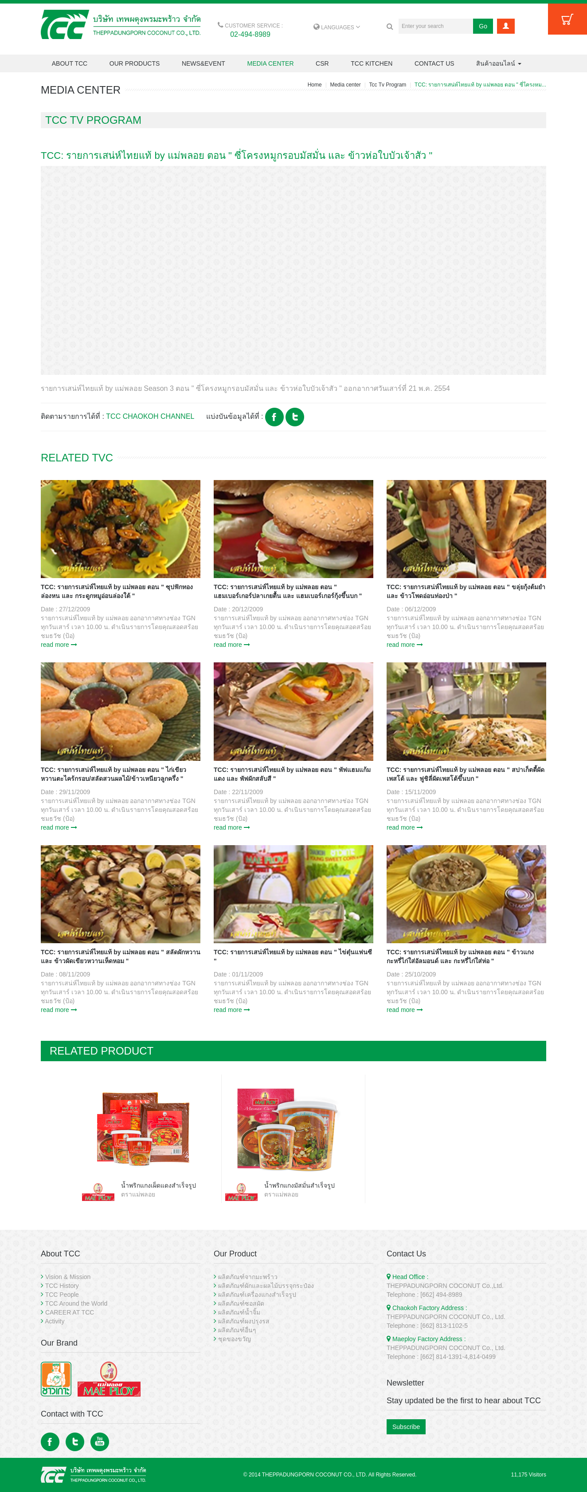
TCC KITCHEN (371, 63)
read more (59, 644)
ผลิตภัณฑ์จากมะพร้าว (248, 1276)
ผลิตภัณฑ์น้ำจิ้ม (239, 1312)
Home (315, 85)
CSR (322, 63)
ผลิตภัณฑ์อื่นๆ (237, 1330)
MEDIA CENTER (270, 63)
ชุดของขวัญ (234, 1338)
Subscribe (406, 1426)
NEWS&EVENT (203, 63)
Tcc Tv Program (388, 85)
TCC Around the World (76, 1303)
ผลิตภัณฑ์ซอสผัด (241, 1303)
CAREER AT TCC (69, 1312)
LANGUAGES (336, 27)
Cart (567, 19)
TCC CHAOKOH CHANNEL (150, 416)
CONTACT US (434, 63)
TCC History (62, 1285)
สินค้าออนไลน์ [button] (498, 63)
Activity (54, 1321)
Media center (345, 85)
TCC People (62, 1294)
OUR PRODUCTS (135, 63)
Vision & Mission (67, 1276)
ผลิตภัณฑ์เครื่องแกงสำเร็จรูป (257, 1294)
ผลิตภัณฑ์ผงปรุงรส (244, 1321)
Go (483, 26)
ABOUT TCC (69, 63)
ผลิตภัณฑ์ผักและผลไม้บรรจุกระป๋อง (266, 1285)
